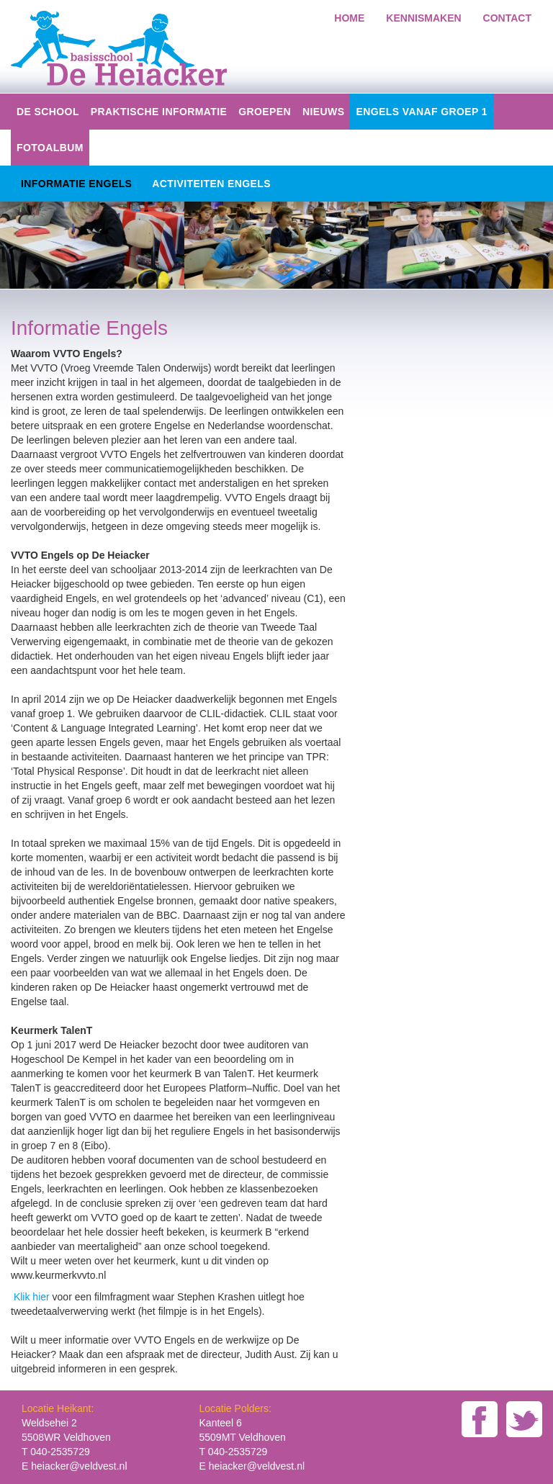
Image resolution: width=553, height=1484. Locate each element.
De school (48, 111)
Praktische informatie (159, 111)
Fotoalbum (50, 147)
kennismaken (423, 18)
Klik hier (33, 1297)
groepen (264, 111)
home (349, 18)
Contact (507, 18)
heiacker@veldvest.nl (79, 1466)
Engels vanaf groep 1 (421, 111)
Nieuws (323, 111)
